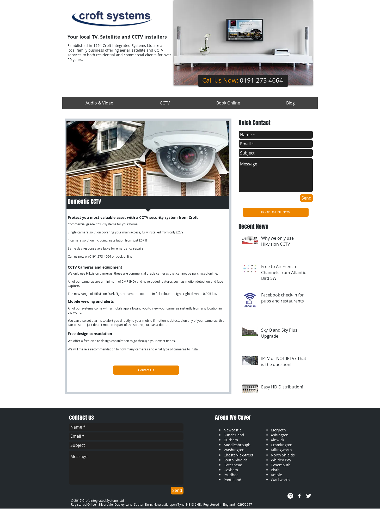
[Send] (306, 198)
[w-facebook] (299, 496)
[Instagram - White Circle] (290, 496)
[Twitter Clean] (308, 496)
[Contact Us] (146, 370)
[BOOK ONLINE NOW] (276, 212)
